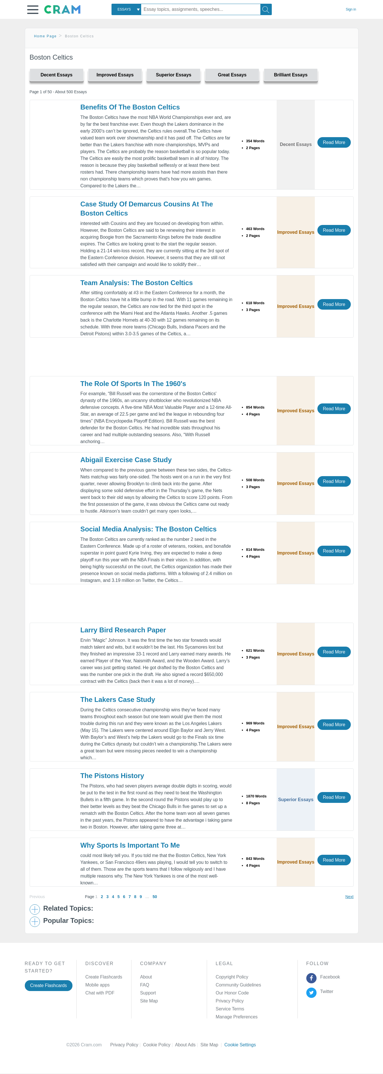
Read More (334, 142)
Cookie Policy (159, 1044)
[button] (32, 10)
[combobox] (126, 9)
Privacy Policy (230, 1000)
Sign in (351, 9)
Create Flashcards (48, 985)
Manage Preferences (237, 1016)
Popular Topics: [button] (68, 921)
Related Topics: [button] (68, 908)
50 (155, 896)
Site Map (149, 1000)
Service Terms (230, 1008)
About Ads (187, 1044)
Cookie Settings (240, 1044)
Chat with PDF (99, 992)
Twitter (325, 991)
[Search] (266, 9)
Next (349, 896)
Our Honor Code (232, 992)
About (146, 976)
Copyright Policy (232, 976)
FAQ (144, 984)
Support (148, 992)
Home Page (45, 36)
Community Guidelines (238, 984)
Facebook (329, 976)
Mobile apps (97, 984)
